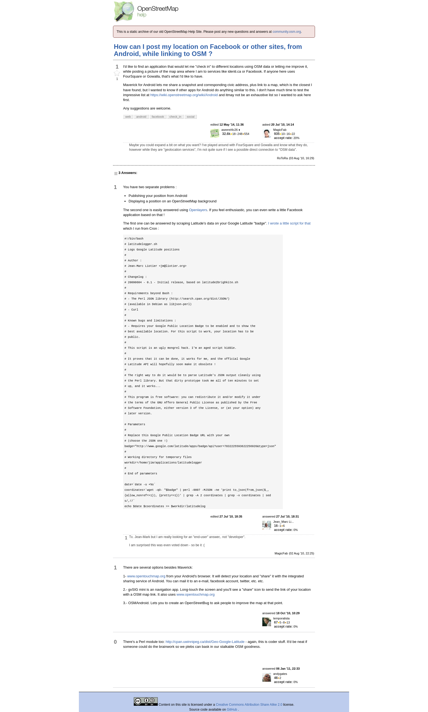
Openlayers (198, 210)
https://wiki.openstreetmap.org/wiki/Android (184, 95)
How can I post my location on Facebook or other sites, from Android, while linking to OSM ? (208, 50)
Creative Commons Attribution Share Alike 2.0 (249, 705)
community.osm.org (287, 32)
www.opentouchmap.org (146, 576)
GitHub (232, 709)
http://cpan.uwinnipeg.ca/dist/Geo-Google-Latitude (205, 642)
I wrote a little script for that (289, 223)
